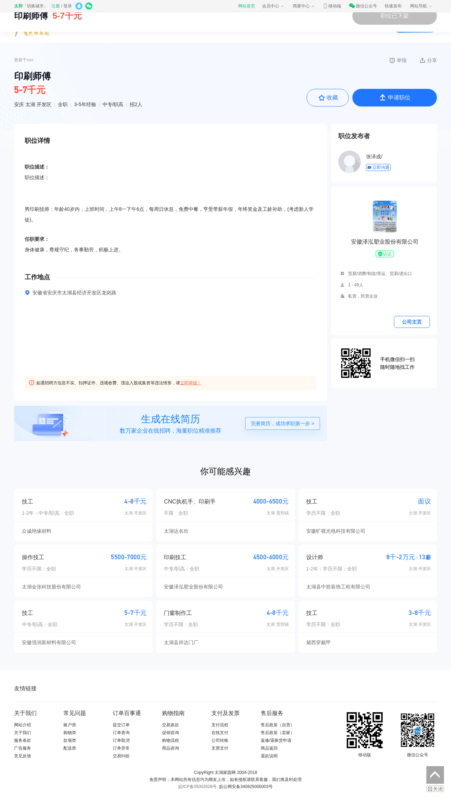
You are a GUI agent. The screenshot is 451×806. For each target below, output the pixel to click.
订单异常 (121, 748)
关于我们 (22, 732)
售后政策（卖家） (278, 732)
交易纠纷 (121, 755)
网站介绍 (22, 724)
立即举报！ (190, 382)
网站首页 (246, 6)
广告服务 (22, 748)
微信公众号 (363, 6)
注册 (55, 6)
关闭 (435, 789)
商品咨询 (170, 748)
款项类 (69, 740)
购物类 (69, 732)
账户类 (69, 724)
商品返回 (269, 748)
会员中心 (273, 6)
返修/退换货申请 (276, 740)
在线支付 (219, 732)
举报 (398, 60)
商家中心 (304, 6)
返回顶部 (435, 775)
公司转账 (219, 740)
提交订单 (121, 724)
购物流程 (170, 740)
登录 (67, 6)
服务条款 (22, 740)
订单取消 (121, 740)
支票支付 (219, 748)
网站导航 (421, 6)
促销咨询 (170, 732)
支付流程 (219, 724)
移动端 (332, 6)
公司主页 (412, 322)
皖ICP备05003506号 (197, 786)
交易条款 (170, 724)
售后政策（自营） (278, 724)
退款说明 (269, 755)
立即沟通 (378, 167)
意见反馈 (22, 755)
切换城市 (35, 6)
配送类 (69, 748)
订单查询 (121, 732)
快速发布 (393, 6)
